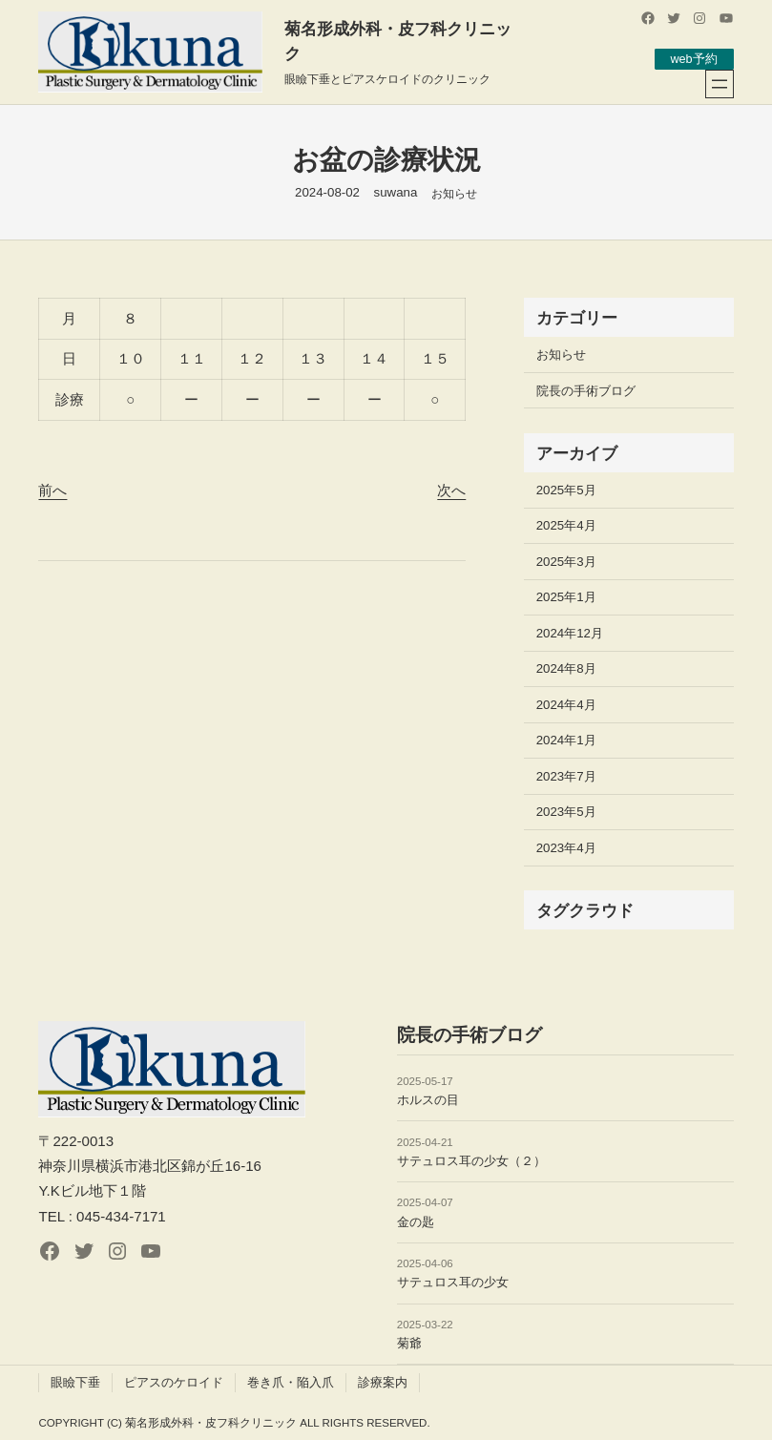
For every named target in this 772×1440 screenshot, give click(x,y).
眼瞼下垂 (75, 1382)
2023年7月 (566, 776)
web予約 (693, 59)
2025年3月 (566, 561)
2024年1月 (566, 740)
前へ (52, 490)
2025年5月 (566, 490)
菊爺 (409, 1343)
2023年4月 (566, 848)
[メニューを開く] (719, 84)
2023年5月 (566, 811)
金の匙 (415, 1222)
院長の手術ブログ (586, 391)
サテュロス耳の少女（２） (471, 1161)
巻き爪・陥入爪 (290, 1382)
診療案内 (382, 1382)
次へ (451, 490)
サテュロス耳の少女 (453, 1282)
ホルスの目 (428, 1100)
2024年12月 (569, 633)
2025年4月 (566, 525)
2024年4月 (566, 705)
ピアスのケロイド (173, 1382)
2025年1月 (566, 597)
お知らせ (454, 193)
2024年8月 (566, 668)
